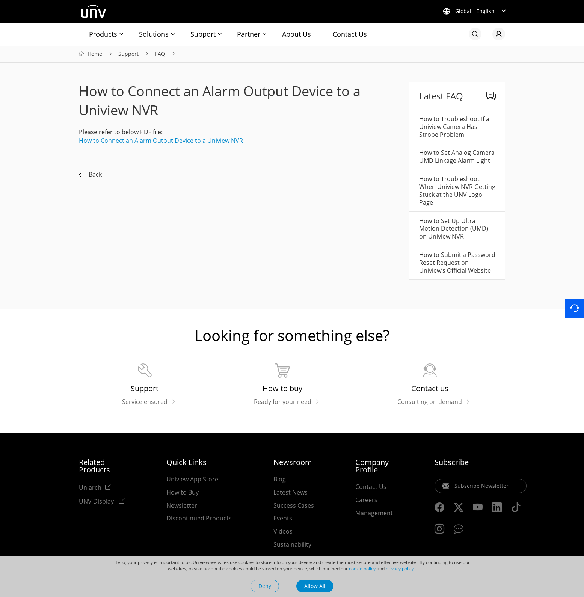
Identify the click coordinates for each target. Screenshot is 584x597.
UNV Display (97, 501)
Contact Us (350, 34)
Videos (283, 532)
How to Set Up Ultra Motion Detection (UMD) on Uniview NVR (453, 229)
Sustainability (292, 545)
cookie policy (362, 569)
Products (103, 34)
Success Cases (293, 506)
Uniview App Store (192, 480)
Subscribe (452, 463)
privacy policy (400, 569)
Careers (366, 501)
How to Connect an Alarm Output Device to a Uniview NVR (161, 141)
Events (282, 519)
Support (203, 34)
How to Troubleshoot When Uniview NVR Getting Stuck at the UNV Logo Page (457, 191)
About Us (296, 34)
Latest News (290, 493)
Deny (264, 586)
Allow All (315, 586)
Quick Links (186, 463)
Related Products (94, 466)
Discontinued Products (199, 519)
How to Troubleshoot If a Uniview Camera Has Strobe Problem (454, 128)
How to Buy (182, 493)
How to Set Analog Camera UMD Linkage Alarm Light (457, 157)
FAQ (160, 54)
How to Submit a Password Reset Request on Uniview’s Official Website (457, 263)
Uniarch (90, 487)
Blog (279, 480)
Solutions (154, 34)
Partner (248, 34)
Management (374, 514)
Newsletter (181, 506)
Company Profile (372, 466)
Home (95, 54)
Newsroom (292, 463)
